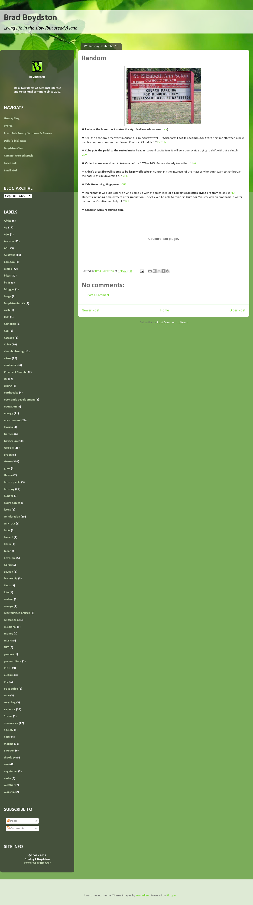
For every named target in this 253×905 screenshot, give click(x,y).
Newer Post (91, 310)
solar (7, 736)
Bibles (8, 268)
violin (7, 778)
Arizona (9, 241)
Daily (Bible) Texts (15, 140)
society (8, 729)
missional (10, 626)
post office (11, 688)
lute (6, 592)
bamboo (9, 262)
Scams (8, 716)
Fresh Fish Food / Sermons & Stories (28, 133)
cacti (7, 310)
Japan (7, 551)
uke (6, 764)
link (194, 163)
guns (7, 468)
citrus (7, 358)
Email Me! (10, 170)
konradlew (142, 895)
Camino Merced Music (18, 155)
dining (8, 385)
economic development (19, 399)
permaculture (12, 661)
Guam (8, 461)
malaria (8, 599)
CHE (125, 175)
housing (9, 489)
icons (7, 509)
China (7, 344)
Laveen (8, 571)
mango (8, 606)
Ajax (6, 234)
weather (9, 785)
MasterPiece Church (17, 612)
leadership (10, 578)
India (7, 530)
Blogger (9, 289)
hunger (8, 496)
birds (7, 282)
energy (8, 413)
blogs (7, 296)
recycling (10, 702)
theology (10, 757)
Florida (8, 427)
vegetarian (10, 771)
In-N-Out (9, 523)
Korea (8, 564)
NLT (6, 647)
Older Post (238, 310)
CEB (6, 330)
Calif (6, 317)
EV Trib (161, 142)
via (165, 129)
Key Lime (10, 558)
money (8, 633)
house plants (12, 482)
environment (12, 420)
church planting (14, 351)
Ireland (8, 537)
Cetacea (9, 337)
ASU (7, 248)
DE (5, 379)
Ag (5, 227)
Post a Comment (98, 295)
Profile (8, 125)
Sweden (9, 750)
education (10, 406)
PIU (232, 192)
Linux (7, 585)
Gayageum (11, 441)
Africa (7, 220)
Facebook (10, 163)
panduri (9, 654)
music (8, 640)
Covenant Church (15, 372)
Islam (7, 544)
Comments (15, 828)
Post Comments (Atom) (172, 322)
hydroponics (12, 502)
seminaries (11, 723)
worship (9, 792)
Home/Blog (11, 118)
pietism (8, 675)
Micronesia (11, 619)
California (10, 323)
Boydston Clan (13, 148)
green (8, 454)
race (7, 695)
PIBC (7, 668)
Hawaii (8, 475)
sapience (9, 709)
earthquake (11, 392)
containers (11, 365)
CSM (84, 154)
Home (164, 310)
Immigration (12, 516)
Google (9, 447)
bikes (7, 275)
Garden (8, 434)
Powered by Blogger (37, 863)
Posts (12, 820)
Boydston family (14, 303)
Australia (9, 255)
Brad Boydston (30, 17)
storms (8, 743)
